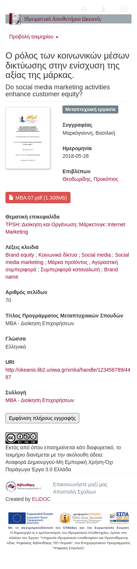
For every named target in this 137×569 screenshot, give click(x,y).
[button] (84, 9)
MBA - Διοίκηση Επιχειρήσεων (39, 400)
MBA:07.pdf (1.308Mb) (38, 198)
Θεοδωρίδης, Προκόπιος (90, 179)
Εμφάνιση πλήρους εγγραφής (42, 418)
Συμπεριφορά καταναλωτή (70, 269)
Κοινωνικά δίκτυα (57, 255)
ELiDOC (41, 499)
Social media (96, 255)
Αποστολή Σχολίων (74, 492)
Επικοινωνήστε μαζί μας (80, 484)
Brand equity (19, 255)
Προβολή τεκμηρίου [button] (33, 37)
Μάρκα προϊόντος (67, 262)
